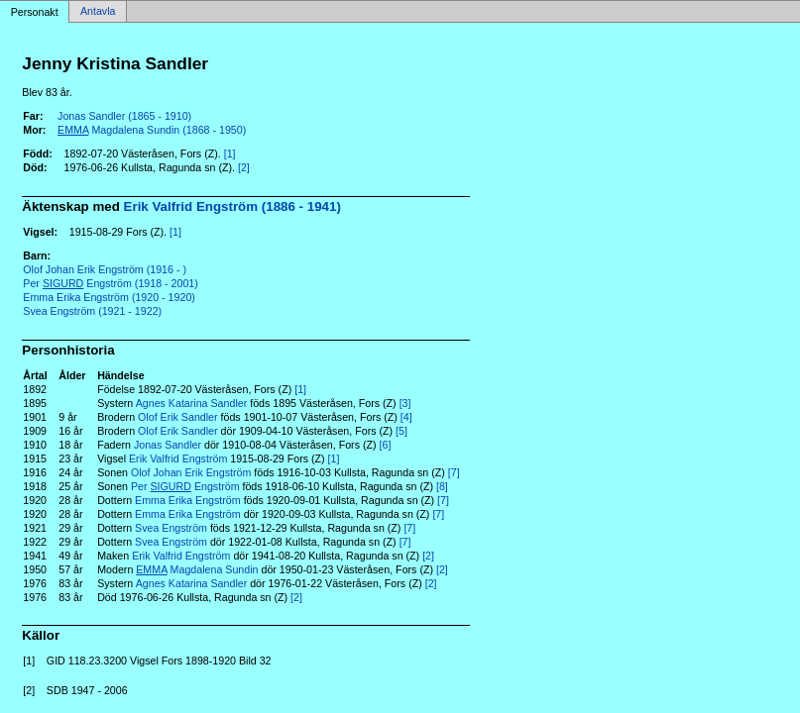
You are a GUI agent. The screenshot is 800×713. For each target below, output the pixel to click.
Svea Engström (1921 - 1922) (92, 311)
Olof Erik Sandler (178, 417)
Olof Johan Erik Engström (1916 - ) (104, 269)
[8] (442, 486)
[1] (230, 153)
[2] (244, 167)
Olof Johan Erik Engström (191, 472)
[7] (454, 472)
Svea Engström (171, 528)
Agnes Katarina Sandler (192, 403)
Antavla (98, 12)
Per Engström (185, 486)
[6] (386, 445)
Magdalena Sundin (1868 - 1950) (151, 130)
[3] (405, 403)
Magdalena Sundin (197, 569)
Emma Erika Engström (188, 500)
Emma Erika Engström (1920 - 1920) (109, 297)
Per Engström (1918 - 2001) (110, 283)
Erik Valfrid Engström (178, 458)
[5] (401, 431)
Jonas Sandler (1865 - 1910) (124, 116)
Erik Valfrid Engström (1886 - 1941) (232, 206)
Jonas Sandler (167, 445)
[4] (406, 417)
